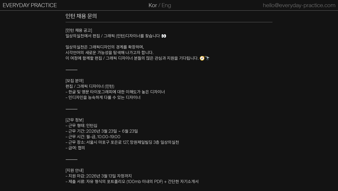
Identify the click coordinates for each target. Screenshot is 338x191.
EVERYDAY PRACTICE (30, 5)
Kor (153, 5)
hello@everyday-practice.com (299, 5)
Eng (166, 5)
